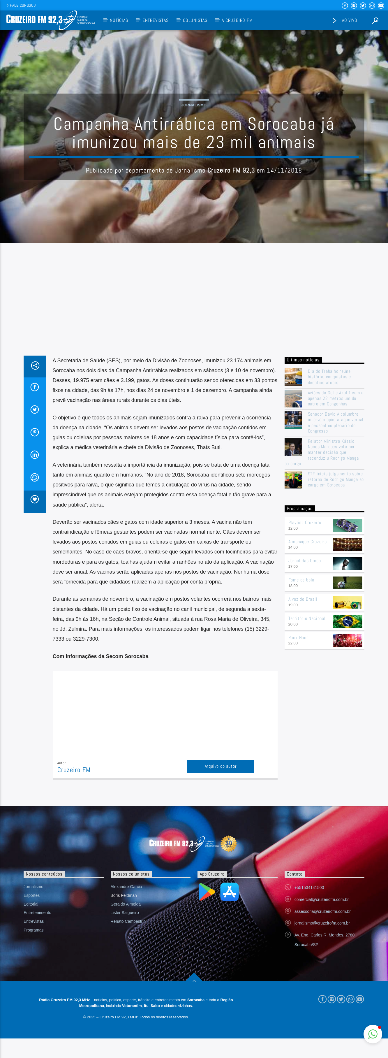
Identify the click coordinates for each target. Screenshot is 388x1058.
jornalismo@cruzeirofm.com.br (322, 942)
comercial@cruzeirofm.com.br (321, 918)
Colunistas (195, 20)
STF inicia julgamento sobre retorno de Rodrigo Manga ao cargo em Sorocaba (336, 498)
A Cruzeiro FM (237, 20)
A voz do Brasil (303, 618)
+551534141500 (309, 907)
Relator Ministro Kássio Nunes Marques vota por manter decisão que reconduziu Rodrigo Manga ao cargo (322, 472)
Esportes (32, 914)
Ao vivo (344, 20)
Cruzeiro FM (74, 789)
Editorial (31, 923)
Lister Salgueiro (125, 932)
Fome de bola (301, 599)
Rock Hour (298, 657)
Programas (33, 949)
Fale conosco (21, 5)
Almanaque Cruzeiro (307, 561)
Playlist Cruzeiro (305, 542)
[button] (373, 1034)
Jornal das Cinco (304, 580)
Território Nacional (307, 638)
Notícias (119, 20)
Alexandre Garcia (126, 906)
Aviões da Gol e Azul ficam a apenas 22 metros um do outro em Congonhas (336, 417)
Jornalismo (194, 115)
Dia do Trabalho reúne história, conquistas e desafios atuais (329, 396)
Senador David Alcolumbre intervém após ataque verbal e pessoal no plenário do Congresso (336, 442)
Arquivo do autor (221, 785)
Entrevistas (155, 20)
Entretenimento (37, 932)
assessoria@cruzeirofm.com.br (322, 930)
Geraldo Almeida (126, 923)
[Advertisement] (194, 331)
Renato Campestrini (129, 940)
